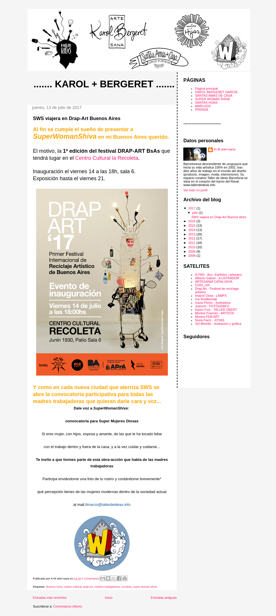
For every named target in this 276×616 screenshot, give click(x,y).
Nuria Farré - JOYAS (209, 320)
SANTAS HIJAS (206, 102)
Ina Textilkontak (206, 299)
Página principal (206, 88)
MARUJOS (203, 106)
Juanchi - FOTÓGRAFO (212, 306)
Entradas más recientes (50, 597)
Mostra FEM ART (207, 316)
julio (195, 212)
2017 (192, 208)
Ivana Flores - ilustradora (213, 302)
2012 (192, 238)
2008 (192, 255)
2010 (192, 247)
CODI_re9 (202, 285)
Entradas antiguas (164, 597)
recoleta (126, 586)
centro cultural (73, 586)
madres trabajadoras (107, 586)
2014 (192, 230)
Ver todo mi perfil (195, 190)
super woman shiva (145, 586)
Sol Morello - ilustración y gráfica (218, 323)
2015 (192, 225)
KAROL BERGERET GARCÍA (216, 92)
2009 (192, 251)
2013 (192, 234)
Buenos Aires (54, 586)
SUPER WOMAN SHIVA (212, 99)
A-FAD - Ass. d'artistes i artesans (218, 274)
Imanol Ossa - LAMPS (211, 295)
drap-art (88, 586)
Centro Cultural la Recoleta (106, 158)
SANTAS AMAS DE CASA (213, 95)
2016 (192, 221)
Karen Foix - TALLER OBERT (216, 309)
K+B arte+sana (224, 149)
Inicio (108, 597)
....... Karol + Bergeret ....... (104, 84)
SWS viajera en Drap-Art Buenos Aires (76, 118)
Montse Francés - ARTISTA (214, 313)
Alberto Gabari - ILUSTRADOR (217, 278)
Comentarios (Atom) (67, 606)
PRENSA (201, 109)
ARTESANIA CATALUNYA (213, 281)
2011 (192, 242)
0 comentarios (90, 578)
